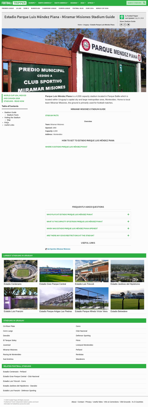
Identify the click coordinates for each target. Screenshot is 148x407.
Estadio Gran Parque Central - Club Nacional (21, 376)
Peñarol (79, 350)
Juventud (6, 345)
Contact (81, 402)
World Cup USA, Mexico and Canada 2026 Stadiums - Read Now (15, 98)
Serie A (26, 8)
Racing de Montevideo (12, 354)
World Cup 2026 (102, 8)
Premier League (8, 8)
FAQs (6, 122)
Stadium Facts (12, 115)
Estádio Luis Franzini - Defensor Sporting (19, 391)
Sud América (8, 359)
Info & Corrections (111, 402)
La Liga (18, 8)
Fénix (78, 340)
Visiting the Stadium (12, 117)
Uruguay (86, 25)
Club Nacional (81, 331)
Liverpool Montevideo (84, 345)
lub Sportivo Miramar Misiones (57, 249)
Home (80, 25)
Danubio (6, 336)
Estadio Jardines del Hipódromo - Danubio (20, 386)
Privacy (88, 402)
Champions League (49, 8)
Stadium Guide (10, 112)
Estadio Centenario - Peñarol (14, 372)
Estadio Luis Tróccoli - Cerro (14, 381)
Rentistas (79, 354)
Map (8, 120)
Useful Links (9, 125)
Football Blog (78, 8)
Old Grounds (125, 402)
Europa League (64, 8)
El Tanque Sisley (9, 340)
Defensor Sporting (83, 336)
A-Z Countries (137, 402)
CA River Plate (9, 326)
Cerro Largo (8, 331)
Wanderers (80, 359)
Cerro (78, 326)
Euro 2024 (90, 8)
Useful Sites (98, 402)
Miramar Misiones (10, 350)
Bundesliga (35, 8)
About (73, 402)
